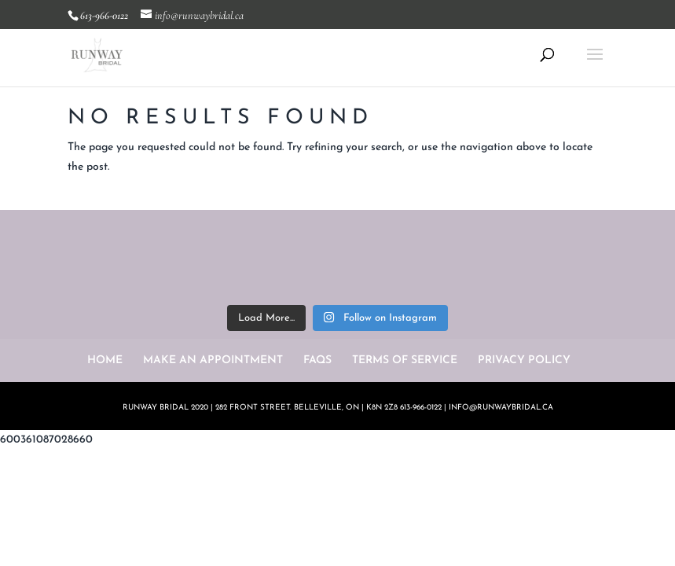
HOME (105, 360)
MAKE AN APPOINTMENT (213, 360)
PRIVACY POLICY (524, 360)
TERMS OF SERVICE (404, 360)
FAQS (317, 360)
